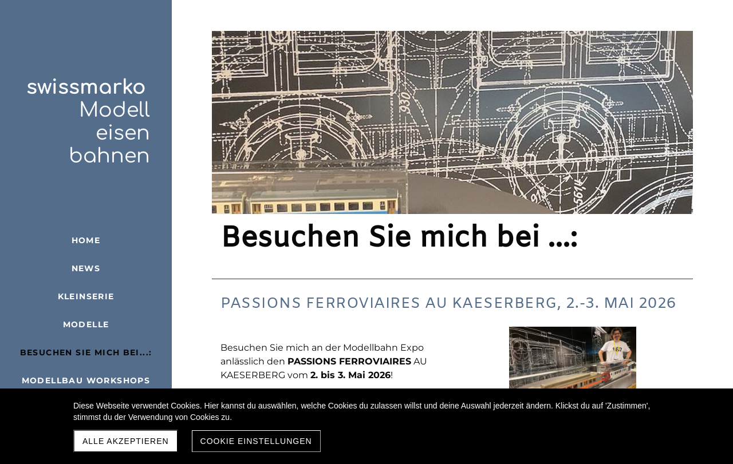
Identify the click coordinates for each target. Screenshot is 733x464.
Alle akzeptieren (125, 441)
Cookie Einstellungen (256, 441)
